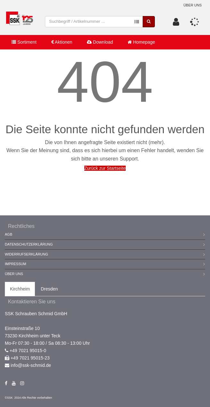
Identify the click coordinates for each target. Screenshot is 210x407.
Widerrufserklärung (26, 254)
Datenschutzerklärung (29, 244)
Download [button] (100, 42)
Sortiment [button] (24, 42)
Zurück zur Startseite (105, 168)
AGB (8, 234)
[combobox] (94, 21)
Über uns (192, 5)
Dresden (49, 288)
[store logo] (19, 22)
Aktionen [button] (61, 42)
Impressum (15, 264)
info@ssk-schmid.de (31, 365)
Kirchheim (20, 288)
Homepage (141, 42)
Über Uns (14, 274)
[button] (176, 21)
